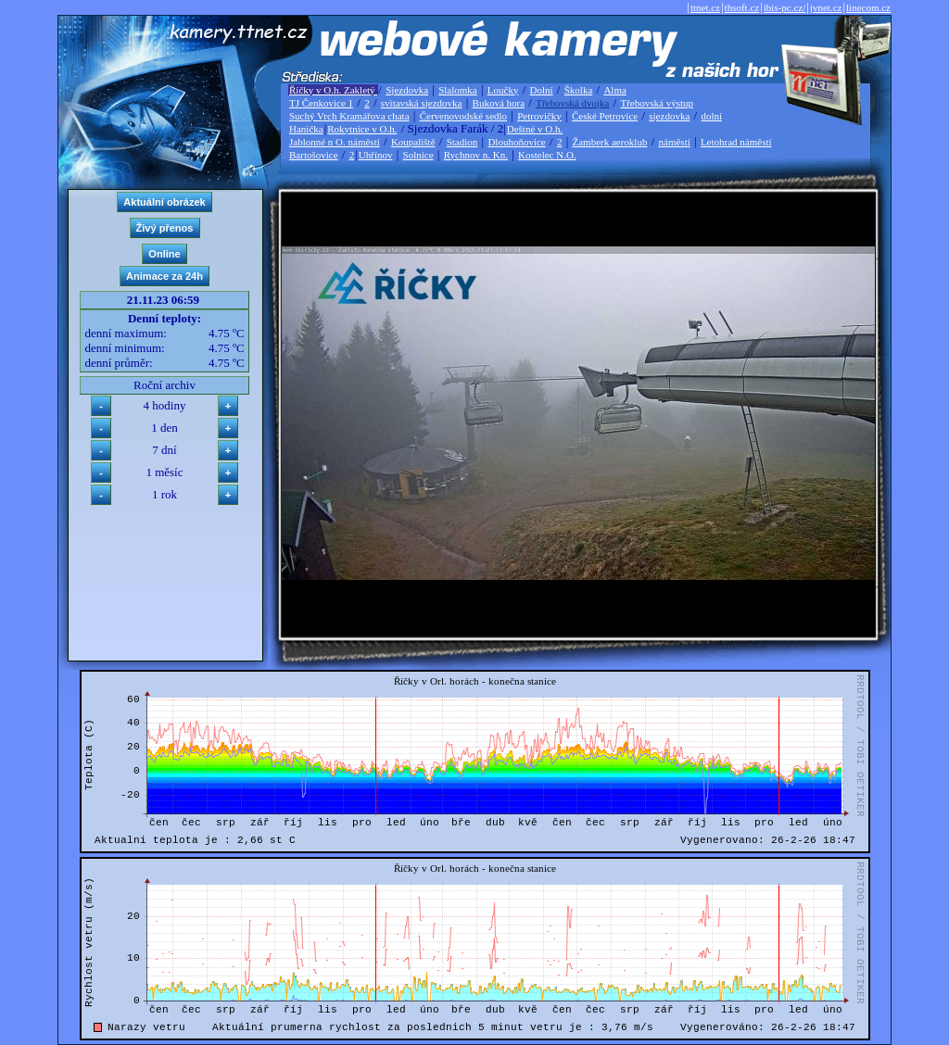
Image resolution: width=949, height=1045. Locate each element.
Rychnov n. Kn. (476, 154)
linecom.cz (868, 7)
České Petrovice (605, 115)
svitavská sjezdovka (421, 102)
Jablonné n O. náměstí (334, 141)
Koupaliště (413, 141)
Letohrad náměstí (736, 141)
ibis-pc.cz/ (785, 7)
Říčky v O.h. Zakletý (333, 89)
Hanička (306, 128)
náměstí (674, 141)
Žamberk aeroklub (609, 141)
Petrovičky (539, 115)
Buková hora (499, 102)
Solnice (418, 154)
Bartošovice (313, 154)
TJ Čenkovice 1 (321, 102)
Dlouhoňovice (516, 141)
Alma (614, 89)
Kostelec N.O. (547, 154)
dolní (711, 115)
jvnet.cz (826, 7)
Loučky (503, 89)
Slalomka (457, 89)
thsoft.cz (742, 7)
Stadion (462, 141)
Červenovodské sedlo (463, 115)
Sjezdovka (407, 89)
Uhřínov (376, 154)
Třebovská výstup (656, 102)
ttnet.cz (705, 7)
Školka (578, 89)
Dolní (541, 89)
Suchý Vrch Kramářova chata (349, 115)
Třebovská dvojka (572, 102)
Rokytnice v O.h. (362, 128)
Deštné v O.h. (535, 128)
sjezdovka (669, 115)
